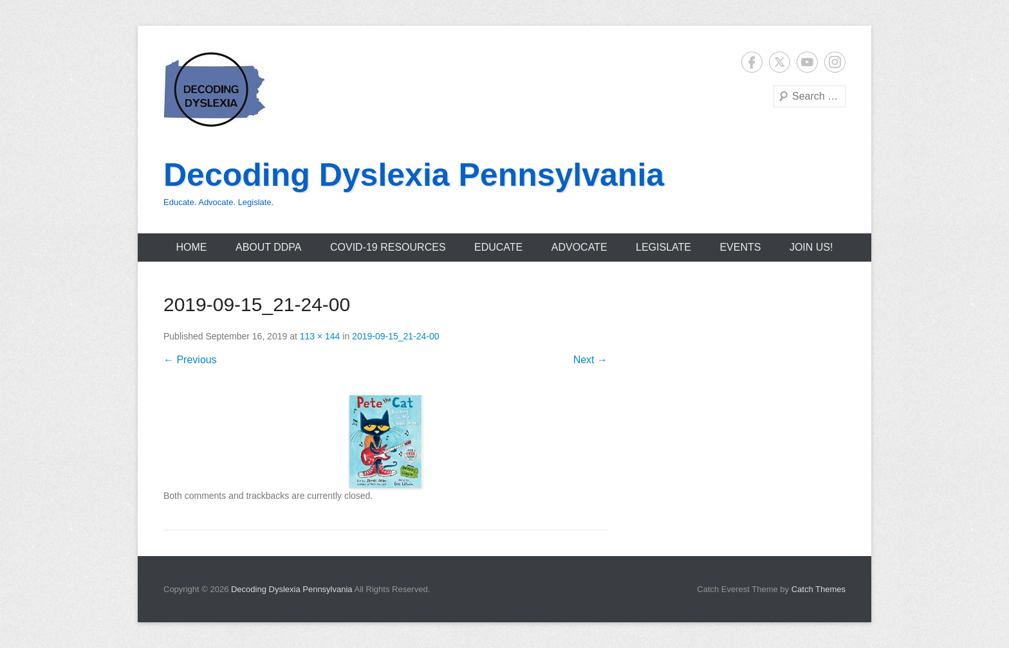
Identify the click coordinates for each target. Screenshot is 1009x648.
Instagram (835, 62)
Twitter (779, 62)
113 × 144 (320, 336)
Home (191, 247)
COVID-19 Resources (388, 247)
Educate (498, 247)
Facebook (752, 62)
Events (740, 247)
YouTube (807, 62)
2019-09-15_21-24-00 (395, 336)
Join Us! (811, 247)
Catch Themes (818, 589)
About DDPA (269, 247)
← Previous (190, 359)
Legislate (663, 247)
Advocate (579, 247)
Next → (590, 359)
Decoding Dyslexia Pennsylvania (413, 175)
